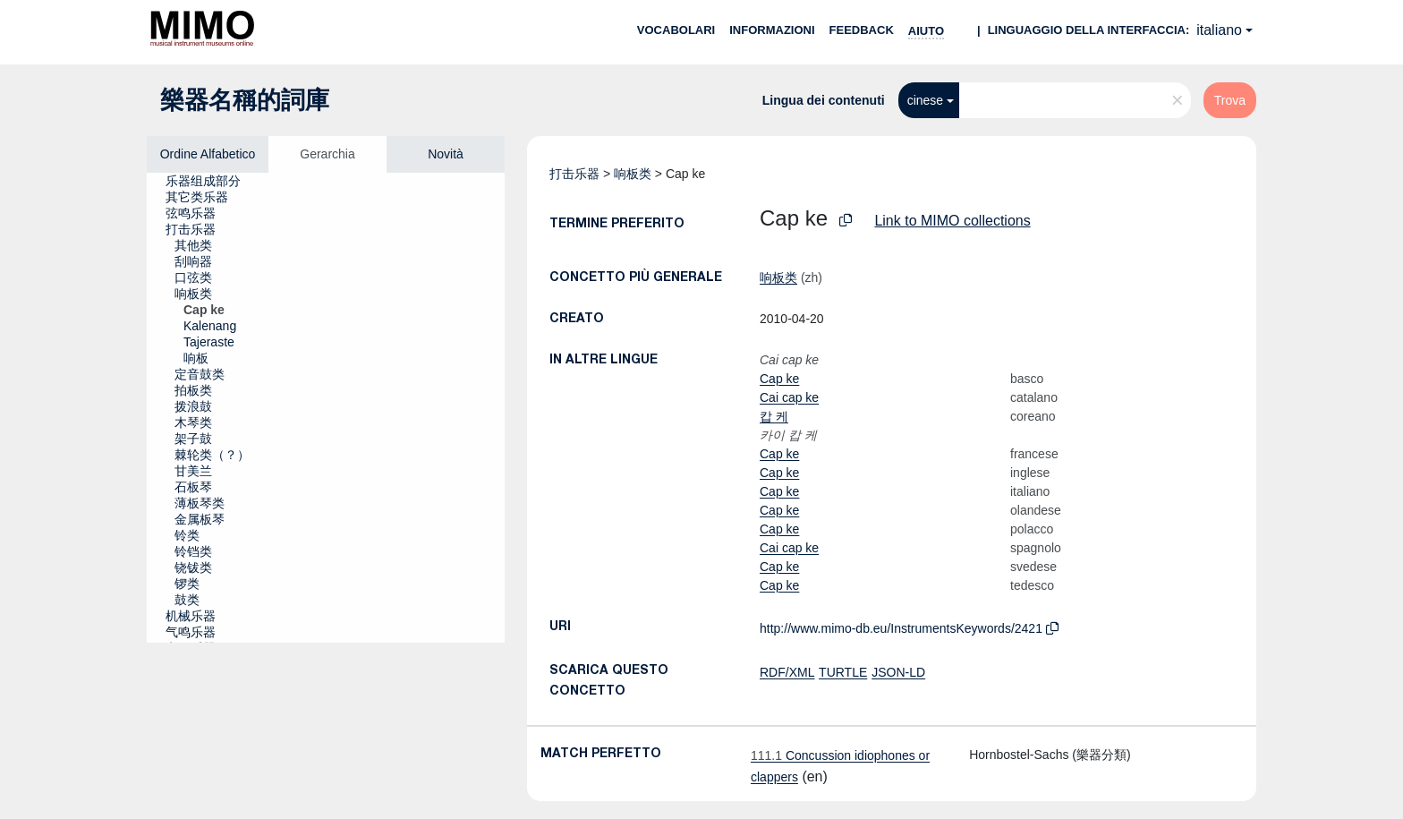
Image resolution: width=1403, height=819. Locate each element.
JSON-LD (898, 672)
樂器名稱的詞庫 (244, 100)
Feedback (861, 30)
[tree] (326, 408)
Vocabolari (676, 30)
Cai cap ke (789, 397)
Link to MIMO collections (952, 220)
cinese (925, 100)
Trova (1230, 100)
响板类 (632, 173)
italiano (1219, 30)
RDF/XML (787, 672)
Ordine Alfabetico (208, 154)
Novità (445, 154)
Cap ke (779, 378)
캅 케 (774, 416)
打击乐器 (574, 173)
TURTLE (843, 672)
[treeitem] (211, 181)
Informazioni (771, 30)
